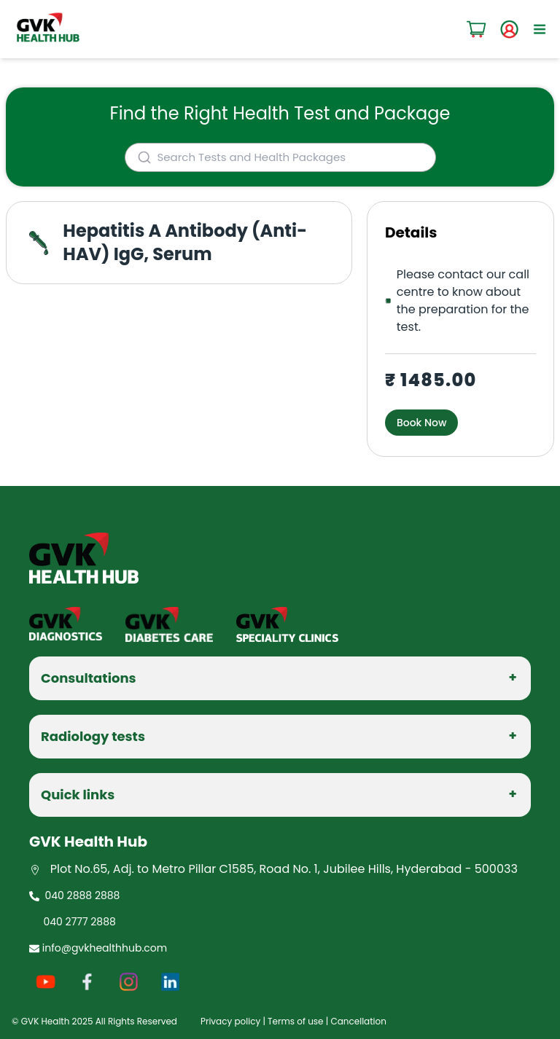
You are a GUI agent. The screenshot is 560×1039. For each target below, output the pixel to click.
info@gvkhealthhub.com (98, 948)
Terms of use (295, 1021)
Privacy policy (230, 1021)
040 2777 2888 (77, 921)
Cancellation (358, 1021)
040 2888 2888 (74, 895)
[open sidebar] (539, 29)
